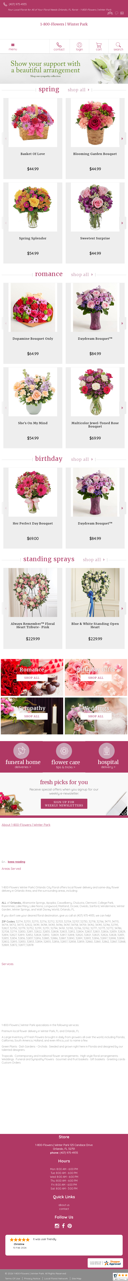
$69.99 (95, 438)
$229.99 (33, 638)
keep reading (16, 861)
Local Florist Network (56, 1278)
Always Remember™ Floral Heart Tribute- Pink (33, 625)
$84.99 (95, 353)
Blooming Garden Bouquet (95, 154)
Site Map (76, 1278)
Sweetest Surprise (95, 238)
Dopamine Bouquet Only (33, 339)
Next (122, 138)
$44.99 (33, 168)
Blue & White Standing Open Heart (95, 625)
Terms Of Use (12, 1278)
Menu (13, 49)
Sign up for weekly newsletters (64, 803)
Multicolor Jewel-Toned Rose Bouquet (95, 424)
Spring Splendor (32, 238)
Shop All (77, 89)
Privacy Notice (32, 1278)
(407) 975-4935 (18, 4)
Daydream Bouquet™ (95, 339)
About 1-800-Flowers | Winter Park (26, 825)
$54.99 (33, 253)
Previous (5, 138)
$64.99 (33, 353)
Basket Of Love (33, 154)
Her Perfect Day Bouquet (33, 523)
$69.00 (33, 538)
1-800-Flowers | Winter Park (64, 24)
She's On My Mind (33, 423)
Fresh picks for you (64, 787)
